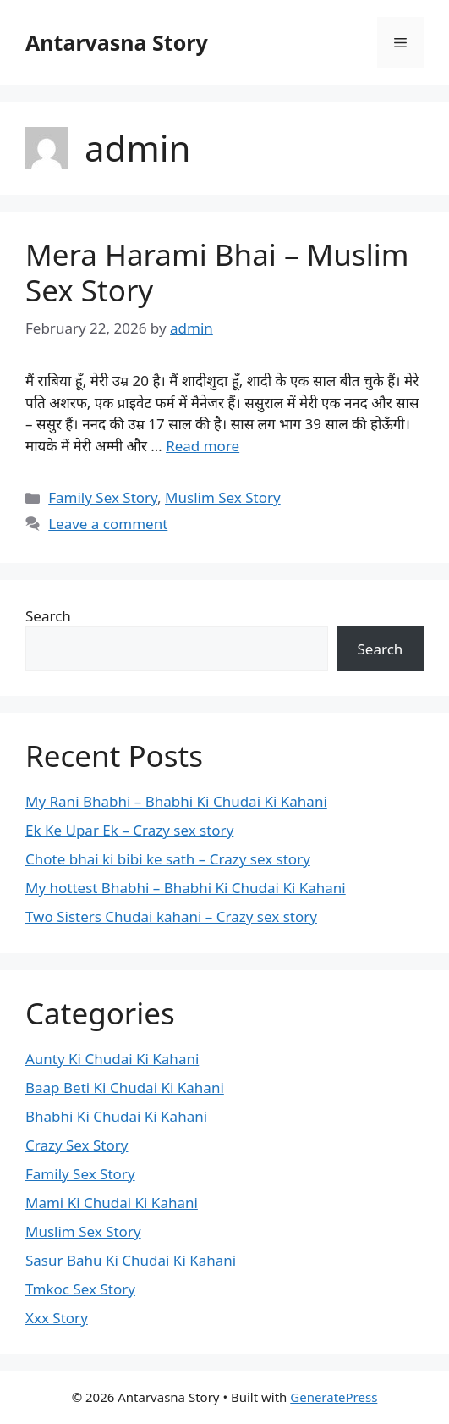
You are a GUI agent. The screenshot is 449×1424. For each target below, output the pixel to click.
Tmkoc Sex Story (80, 1289)
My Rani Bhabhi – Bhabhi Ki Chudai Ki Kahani (176, 801)
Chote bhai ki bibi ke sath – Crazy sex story (167, 859)
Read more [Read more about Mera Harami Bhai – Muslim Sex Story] (202, 445)
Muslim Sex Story (223, 497)
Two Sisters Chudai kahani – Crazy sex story (171, 916)
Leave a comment (107, 523)
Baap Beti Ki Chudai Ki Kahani (124, 1087)
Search (48, 616)
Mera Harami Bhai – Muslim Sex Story (216, 272)
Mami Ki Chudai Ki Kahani (111, 1202)
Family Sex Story (102, 497)
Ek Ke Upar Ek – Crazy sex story (129, 830)
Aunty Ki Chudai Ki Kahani (112, 1058)
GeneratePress (333, 1396)
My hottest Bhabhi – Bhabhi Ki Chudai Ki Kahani (185, 887)
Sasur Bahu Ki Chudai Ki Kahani (130, 1260)
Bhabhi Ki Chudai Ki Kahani (116, 1116)
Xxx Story (56, 1317)
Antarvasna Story (116, 42)
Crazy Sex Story (76, 1145)
